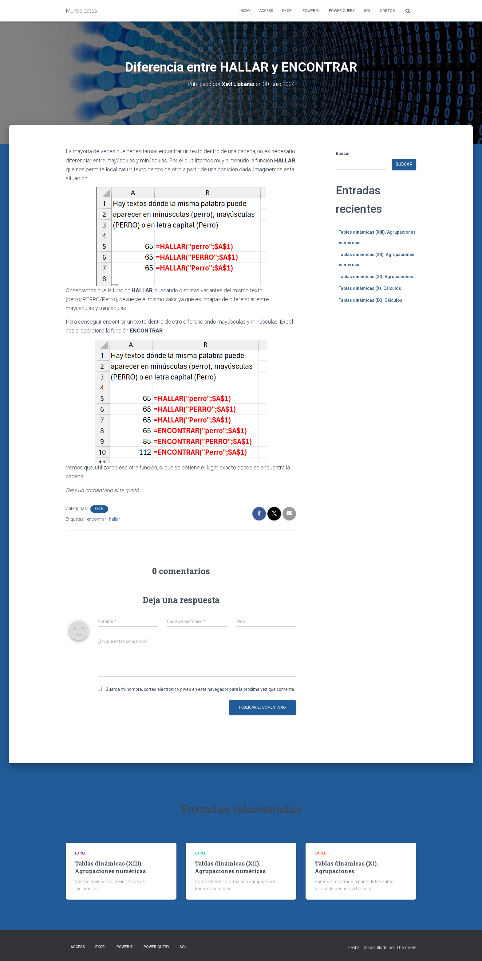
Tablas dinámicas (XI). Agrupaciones (376, 276)
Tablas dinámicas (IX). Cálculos (370, 300)
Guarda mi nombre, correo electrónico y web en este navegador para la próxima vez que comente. (200, 689)
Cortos (387, 11)
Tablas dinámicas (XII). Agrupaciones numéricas (230, 866)
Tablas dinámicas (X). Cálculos (370, 288)
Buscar (343, 153)
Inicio (244, 11)
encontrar (96, 518)
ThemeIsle (406, 947)
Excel (287, 11)
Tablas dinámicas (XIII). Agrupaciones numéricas (110, 866)
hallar (114, 518)
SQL (367, 11)
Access (266, 11)
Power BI (311, 11)
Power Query (342, 11)
